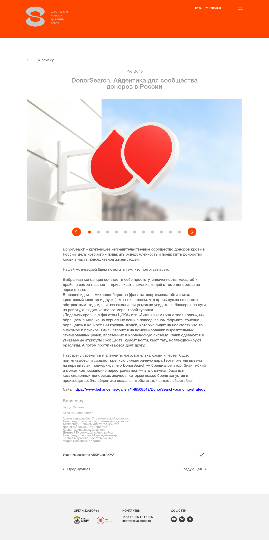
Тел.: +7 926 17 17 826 (137, 517)
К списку (46, 60)
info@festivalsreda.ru (136, 521)
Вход (198, 8)
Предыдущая (78, 469)
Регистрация (213, 8)
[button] (76, 232)
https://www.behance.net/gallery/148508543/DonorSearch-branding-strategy (139, 389)
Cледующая (191, 469)
